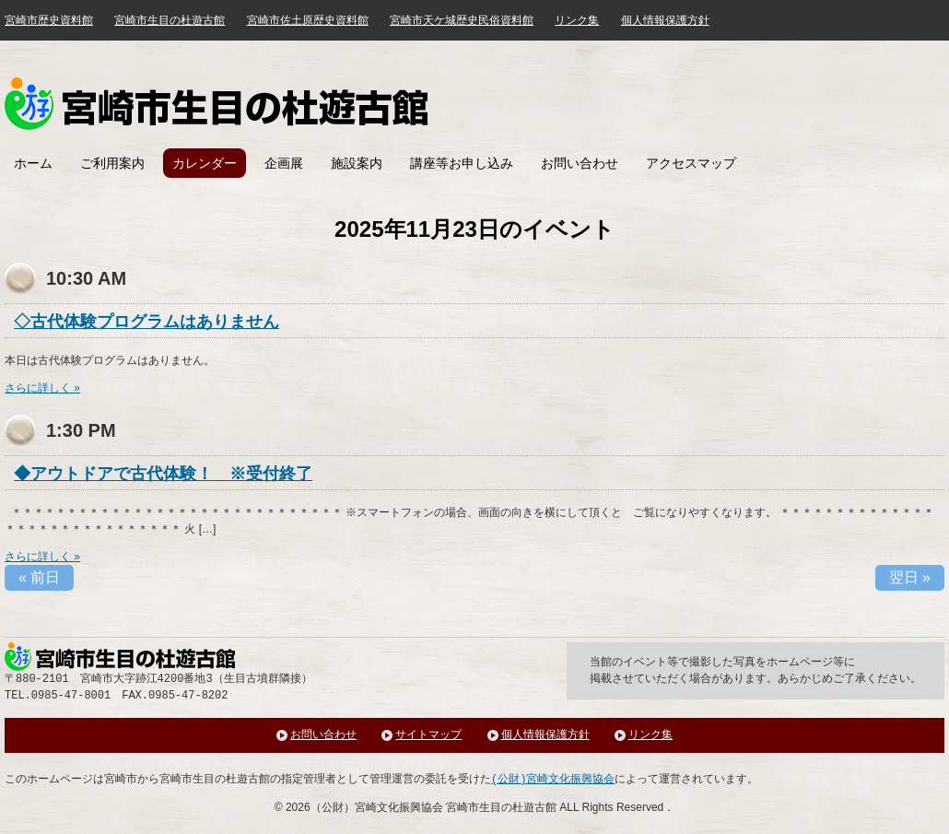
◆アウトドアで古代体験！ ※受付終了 (163, 473)
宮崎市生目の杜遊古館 (169, 20)
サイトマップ (428, 735)
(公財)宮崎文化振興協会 (553, 779)
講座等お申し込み (461, 163)
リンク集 (577, 20)
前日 (39, 577)
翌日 (910, 577)
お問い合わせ (579, 163)
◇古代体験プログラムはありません (146, 321)
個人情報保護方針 (665, 20)
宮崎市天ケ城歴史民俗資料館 (461, 20)
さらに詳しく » (42, 388)
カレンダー (204, 163)
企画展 (283, 163)
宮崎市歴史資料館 (49, 20)
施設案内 (356, 163)
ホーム (33, 163)
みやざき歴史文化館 (216, 103)
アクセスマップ (691, 163)
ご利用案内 (112, 163)
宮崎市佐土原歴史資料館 (308, 20)
